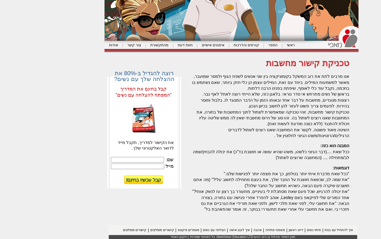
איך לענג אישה (198, 230)
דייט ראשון (255, 230)
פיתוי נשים (273, 230)
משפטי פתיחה (234, 230)
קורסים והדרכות (205, 45)
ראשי (250, 45)
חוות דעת (144, 45)
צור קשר (93, 45)
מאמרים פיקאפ (147, 230)
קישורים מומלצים (121, 230)
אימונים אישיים (172, 45)
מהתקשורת (118, 45)
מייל (129, 166)
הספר (232, 45)
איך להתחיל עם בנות (298, 230)
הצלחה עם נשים (173, 230)
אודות (72, 45)
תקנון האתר (137, 237)
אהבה (216, 230)
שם (129, 159)
